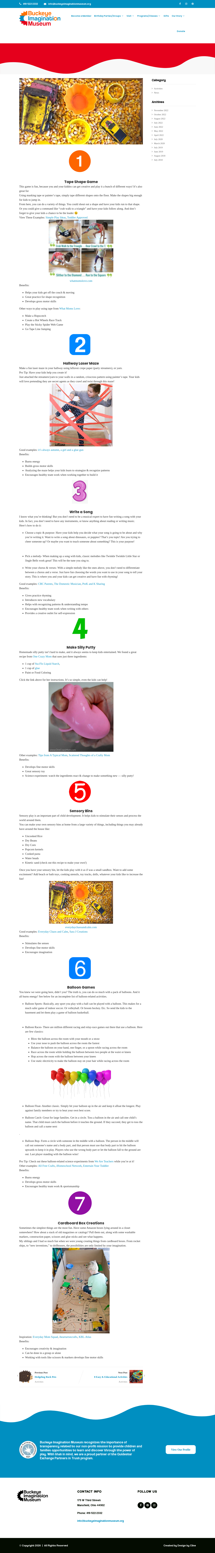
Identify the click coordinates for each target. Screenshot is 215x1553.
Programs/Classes (149, 16)
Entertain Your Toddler (96, 1165)
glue (37, 668)
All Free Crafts (46, 1165)
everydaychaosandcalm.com (81, 927)
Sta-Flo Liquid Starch (47, 663)
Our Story (178, 16)
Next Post (112, 1375)
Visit (131, 16)
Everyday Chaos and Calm (53, 931)
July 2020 (158, 139)
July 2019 (158, 147)
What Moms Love (69, 308)
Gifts (166, 15)
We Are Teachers (104, 1161)
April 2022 (159, 135)
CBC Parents (45, 583)
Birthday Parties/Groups (109, 16)
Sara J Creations (78, 931)
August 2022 (159, 118)
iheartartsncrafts (68, 1336)
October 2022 (160, 114)
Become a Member (81, 15)
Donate (181, 31)
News (156, 93)
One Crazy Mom (42, 656)
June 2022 (158, 127)
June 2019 (158, 151)
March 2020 (159, 143)
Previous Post (50, 1375)
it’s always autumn (48, 449)
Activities (39, 1381)
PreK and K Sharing (93, 583)
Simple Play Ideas (56, 217)
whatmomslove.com (81, 280)
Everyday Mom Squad (45, 1336)
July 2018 (158, 160)
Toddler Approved (77, 217)
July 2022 (158, 123)
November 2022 (161, 110)
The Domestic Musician (67, 583)
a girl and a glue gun (71, 449)
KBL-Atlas (85, 1336)
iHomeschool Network (69, 1165)
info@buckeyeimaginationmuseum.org (69, 3)
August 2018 (159, 156)
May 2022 (158, 131)
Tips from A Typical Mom (52, 755)
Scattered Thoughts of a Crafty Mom (89, 755)
